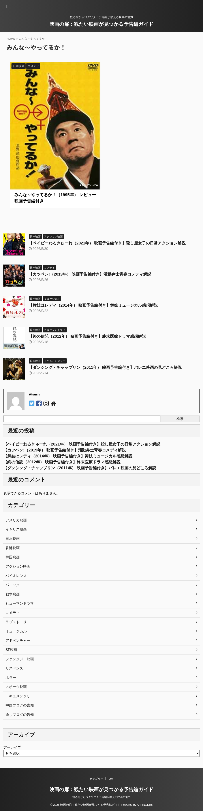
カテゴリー (96, 778)
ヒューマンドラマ (20, 603)
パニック (13, 585)
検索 (180, 419)
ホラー (11, 677)
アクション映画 (18, 566)
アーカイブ (12, 747)
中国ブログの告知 (20, 705)
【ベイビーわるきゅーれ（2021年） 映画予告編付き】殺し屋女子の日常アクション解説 (107, 243)
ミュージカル (16, 631)
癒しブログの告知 (20, 714)
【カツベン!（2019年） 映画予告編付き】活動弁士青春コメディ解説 (90, 274)
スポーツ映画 (16, 687)
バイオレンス (16, 576)
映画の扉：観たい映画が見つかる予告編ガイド (101, 24)
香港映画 (13, 548)
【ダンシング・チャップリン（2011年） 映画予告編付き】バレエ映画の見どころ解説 (105, 367)
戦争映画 (13, 594)
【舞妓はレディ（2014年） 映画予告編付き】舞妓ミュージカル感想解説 (93, 305)
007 (111, 778)
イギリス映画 (16, 529)
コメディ (13, 613)
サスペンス (14, 668)
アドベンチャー (18, 640)
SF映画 (11, 650)
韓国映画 (13, 557)
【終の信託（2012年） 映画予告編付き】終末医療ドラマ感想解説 (87, 336)
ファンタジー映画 (20, 659)
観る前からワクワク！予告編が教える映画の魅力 (101, 797)
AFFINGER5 (145, 804)
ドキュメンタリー (20, 696)
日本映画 (13, 539)
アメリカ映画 (16, 520)
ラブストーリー (18, 622)
